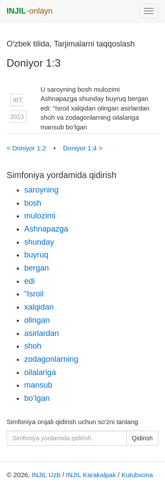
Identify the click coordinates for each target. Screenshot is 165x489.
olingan (37, 320)
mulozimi (39, 215)
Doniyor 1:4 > (83, 148)
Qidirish (142, 438)
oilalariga (40, 372)
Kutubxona (137, 474)
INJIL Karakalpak (91, 474)
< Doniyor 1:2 (27, 148)
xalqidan (39, 307)
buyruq (36, 254)
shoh (32, 346)
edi (29, 281)
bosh (32, 203)
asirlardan (41, 333)
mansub (38, 385)
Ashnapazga (46, 229)
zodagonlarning (51, 359)
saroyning (41, 190)
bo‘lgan (37, 398)
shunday (39, 242)
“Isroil (34, 293)
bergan (36, 268)
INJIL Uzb (46, 474)
